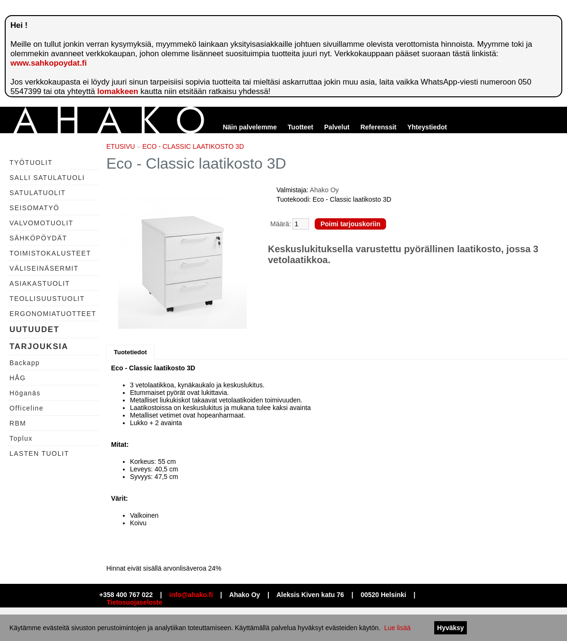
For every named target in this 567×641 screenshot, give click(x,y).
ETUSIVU (120, 146)
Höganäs (25, 393)
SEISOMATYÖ (34, 208)
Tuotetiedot (130, 352)
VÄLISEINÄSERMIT (43, 268)
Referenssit (378, 127)
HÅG (17, 378)
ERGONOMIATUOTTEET (52, 313)
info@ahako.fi (191, 594)
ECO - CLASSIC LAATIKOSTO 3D (193, 146)
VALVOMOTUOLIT (41, 223)
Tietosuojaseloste (135, 602)
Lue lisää (397, 628)
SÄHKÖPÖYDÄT (38, 238)
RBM (17, 423)
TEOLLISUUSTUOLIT (47, 298)
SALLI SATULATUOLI (47, 177)
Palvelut (337, 127)
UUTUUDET (34, 329)
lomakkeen (117, 91)
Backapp (24, 363)
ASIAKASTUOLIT (39, 283)
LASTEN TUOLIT (39, 453)
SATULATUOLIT (37, 193)
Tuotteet (300, 127)
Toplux (21, 438)
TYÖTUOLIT (30, 162)
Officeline (26, 408)
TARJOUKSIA (39, 346)
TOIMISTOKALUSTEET (50, 253)
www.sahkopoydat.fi (48, 63)
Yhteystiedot (427, 127)
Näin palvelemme (249, 127)
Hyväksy (450, 628)
